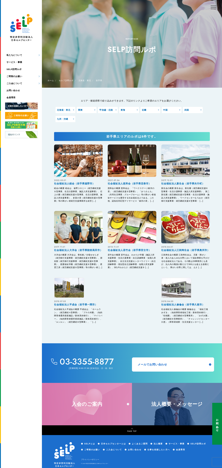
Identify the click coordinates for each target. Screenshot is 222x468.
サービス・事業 (14, 62)
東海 (123, 110)
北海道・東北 (63, 110)
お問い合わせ (217, 424)
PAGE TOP (131, 430)
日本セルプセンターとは (113, 444)
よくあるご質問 (140, 444)
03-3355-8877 (87, 361)
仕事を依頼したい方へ (158, 449)
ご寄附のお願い (14, 76)
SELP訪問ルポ (14, 69)
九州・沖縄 (62, 119)
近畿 (144, 110)
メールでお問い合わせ (174, 364)
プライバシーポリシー (90, 460)
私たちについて (14, 55)
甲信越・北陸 (106, 110)
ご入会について (14, 83)
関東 (80, 110)
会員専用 (11, 97)
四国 (186, 110)
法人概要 (158, 444)
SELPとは (89, 444)
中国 (165, 110)
